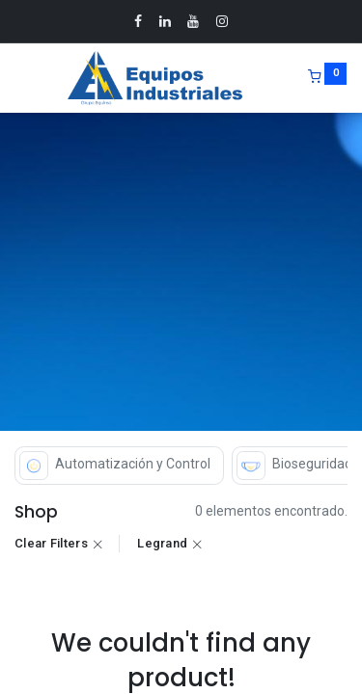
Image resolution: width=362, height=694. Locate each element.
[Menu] (16, 78)
